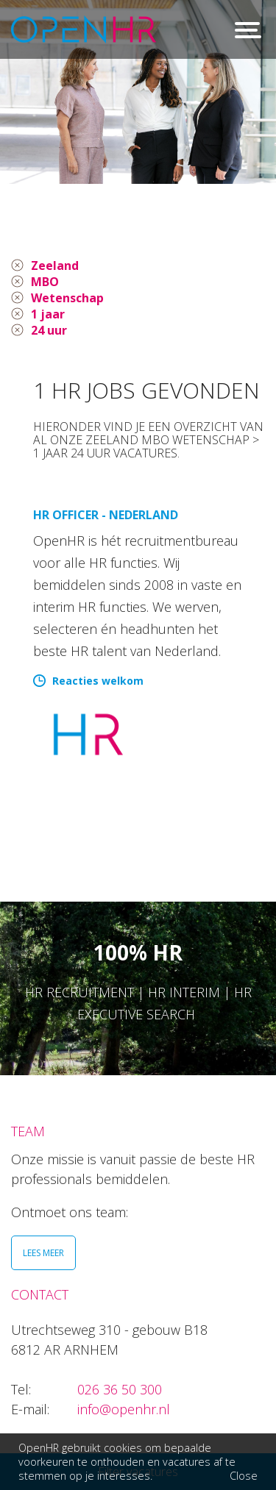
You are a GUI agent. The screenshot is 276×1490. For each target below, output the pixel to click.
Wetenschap (67, 298)
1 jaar (48, 314)
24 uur (49, 330)
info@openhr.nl (123, 1409)
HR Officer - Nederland (105, 515)
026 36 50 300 (119, 1389)
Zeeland (55, 265)
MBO (45, 282)
